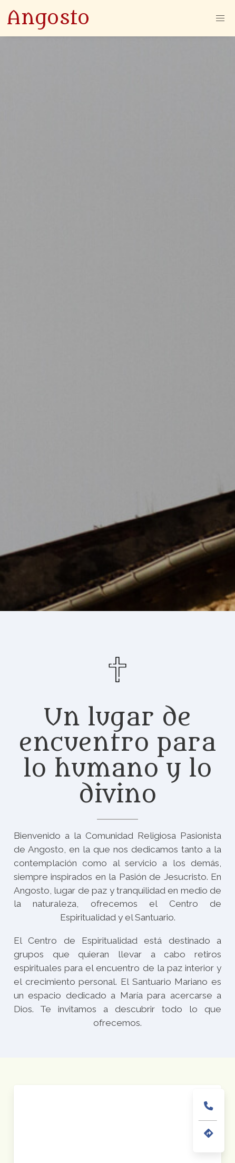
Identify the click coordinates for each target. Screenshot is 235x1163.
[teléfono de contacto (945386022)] (208, 1106)
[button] (220, 18)
